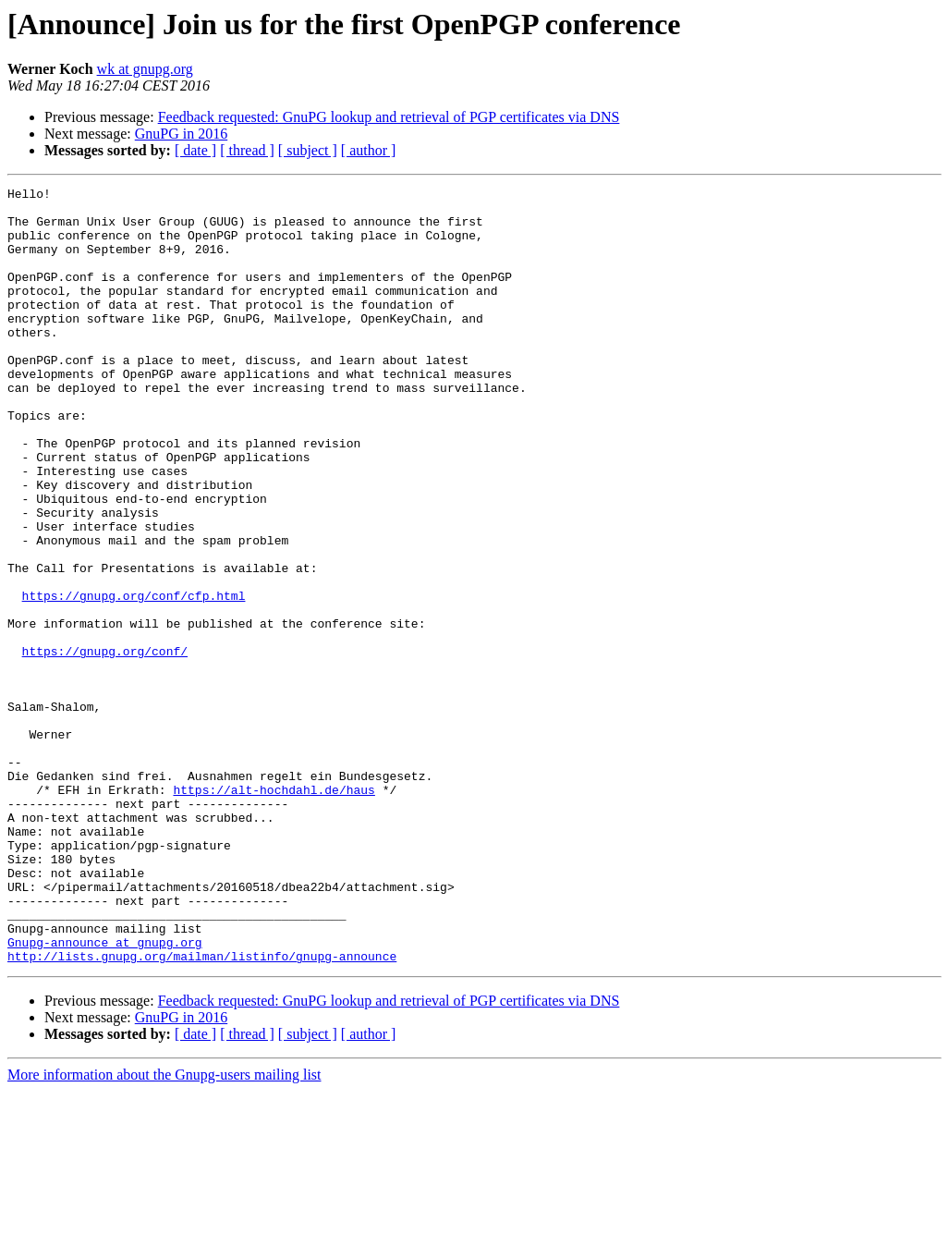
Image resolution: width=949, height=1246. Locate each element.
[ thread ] (247, 150)
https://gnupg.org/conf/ (105, 745)
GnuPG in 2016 (181, 133)
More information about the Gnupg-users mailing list (164, 1230)
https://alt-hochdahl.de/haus (273, 911)
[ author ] (368, 150)
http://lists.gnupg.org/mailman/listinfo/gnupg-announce (201, 1111)
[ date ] (195, 150)
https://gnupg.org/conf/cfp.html (134, 678)
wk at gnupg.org (145, 69)
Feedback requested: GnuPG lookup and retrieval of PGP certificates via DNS (389, 117)
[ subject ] (307, 150)
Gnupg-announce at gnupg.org (104, 1094)
